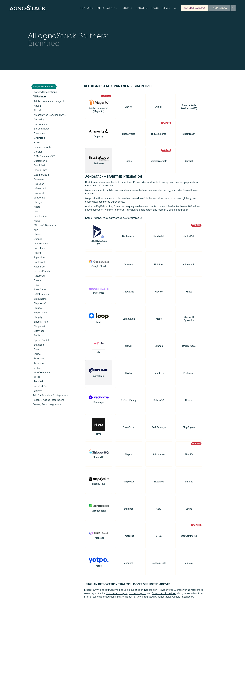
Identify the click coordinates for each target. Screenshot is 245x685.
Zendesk (38, 381)
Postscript (39, 262)
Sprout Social (41, 340)
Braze (37, 142)
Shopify (38, 317)
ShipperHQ (40, 303)
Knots (37, 207)
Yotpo (37, 377)
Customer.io (41, 161)
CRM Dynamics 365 (44, 156)
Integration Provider (156, 591)
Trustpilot (39, 363)
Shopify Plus (41, 322)
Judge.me (39, 198)
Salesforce (40, 289)
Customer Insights (116, 594)
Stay (36, 349)
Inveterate (39, 193)
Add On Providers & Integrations (50, 395)
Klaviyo (38, 202)
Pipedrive (39, 257)
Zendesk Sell (41, 386)
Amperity (39, 119)
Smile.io (38, 335)
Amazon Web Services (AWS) (50, 115)
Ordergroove (41, 243)
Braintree (39, 138)
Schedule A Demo (194, 8)
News (166, 8)
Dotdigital (39, 165)
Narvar (38, 234)
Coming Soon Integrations (47, 404)
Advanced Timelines (164, 594)
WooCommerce (42, 372)
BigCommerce (42, 129)
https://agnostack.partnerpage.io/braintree (113, 219)
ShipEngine (40, 299)
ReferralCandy (42, 271)
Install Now (220, 8)
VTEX (37, 368)
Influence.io (40, 188)
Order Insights (137, 594)
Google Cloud (41, 175)
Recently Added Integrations (48, 400)
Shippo (38, 308)
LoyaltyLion (40, 216)
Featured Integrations (45, 92)
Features (87, 8)
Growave (39, 179)
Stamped (39, 345)
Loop (36, 211)
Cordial (38, 152)
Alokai (37, 110)
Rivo (36, 285)
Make (37, 221)
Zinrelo (38, 391)
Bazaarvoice (41, 124)
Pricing (126, 8)
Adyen (37, 106)
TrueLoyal (39, 358)
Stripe (37, 354)
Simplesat (39, 326)
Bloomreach (40, 133)
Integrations (107, 8)
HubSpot (39, 184)
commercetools (42, 147)
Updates (142, 8)
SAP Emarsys (41, 294)
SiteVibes (39, 331)
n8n (36, 230)
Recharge (39, 266)
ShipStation (40, 312)
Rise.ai (38, 280)
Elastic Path (40, 170)
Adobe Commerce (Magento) (50, 101)
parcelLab (39, 248)
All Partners (39, 96)
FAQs (155, 8)
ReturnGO (39, 276)
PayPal (37, 253)
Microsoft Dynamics (45, 225)
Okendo (38, 239)
